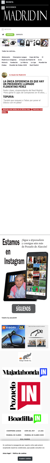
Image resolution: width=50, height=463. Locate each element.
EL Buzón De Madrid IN (17, 75)
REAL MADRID (25, 439)
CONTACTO (19, 35)
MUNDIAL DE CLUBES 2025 (34, 435)
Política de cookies (19, 453)
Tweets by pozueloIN (9, 318)
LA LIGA (40, 431)
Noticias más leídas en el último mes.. (16, 109)
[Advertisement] (25, 174)
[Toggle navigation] (7, 2)
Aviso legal (7, 453)
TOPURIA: (8, 97)
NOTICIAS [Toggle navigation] (6, 29)
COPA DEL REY (30, 431)
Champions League (20, 57)
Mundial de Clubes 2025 (18, 65)
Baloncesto (6, 57)
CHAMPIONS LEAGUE (14, 431)
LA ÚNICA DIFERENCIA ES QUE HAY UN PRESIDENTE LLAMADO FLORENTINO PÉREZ (23, 84)
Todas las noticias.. (9, 51)
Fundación (14, 62)
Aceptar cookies (25, 459)
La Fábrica (24, 62)
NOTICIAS (10, 35)
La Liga (33, 62)
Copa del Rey (34, 57)
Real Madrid (34, 65)
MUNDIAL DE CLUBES (13, 435)
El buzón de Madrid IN (27, 60)
